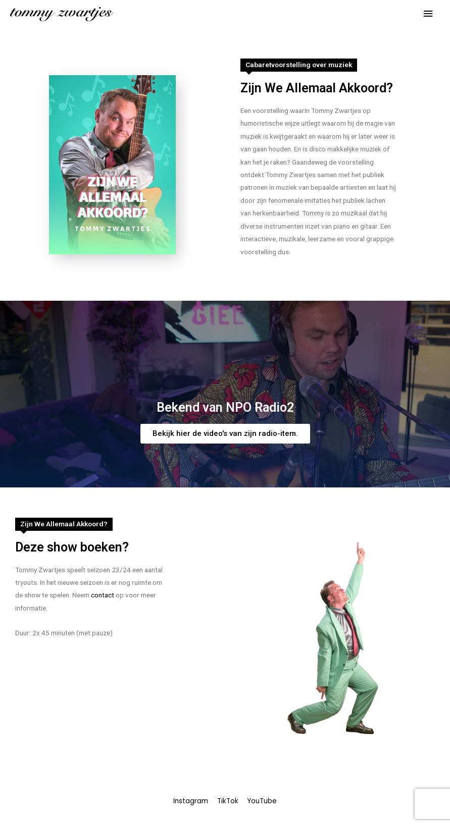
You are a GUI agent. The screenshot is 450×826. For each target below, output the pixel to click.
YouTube (262, 801)
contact (102, 595)
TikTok (227, 801)
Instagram (190, 801)
